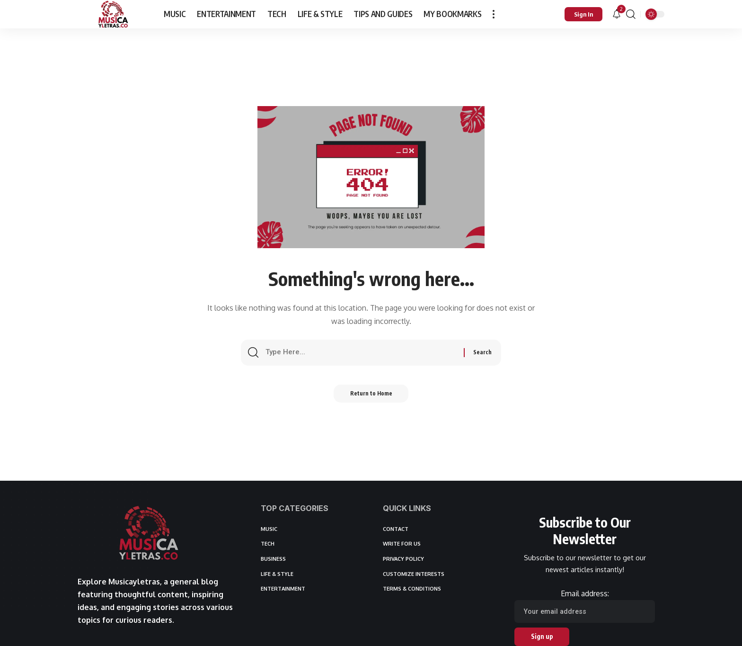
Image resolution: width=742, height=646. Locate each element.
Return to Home (371, 396)
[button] (493, 14)
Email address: (584, 606)
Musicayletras (134, 581)
